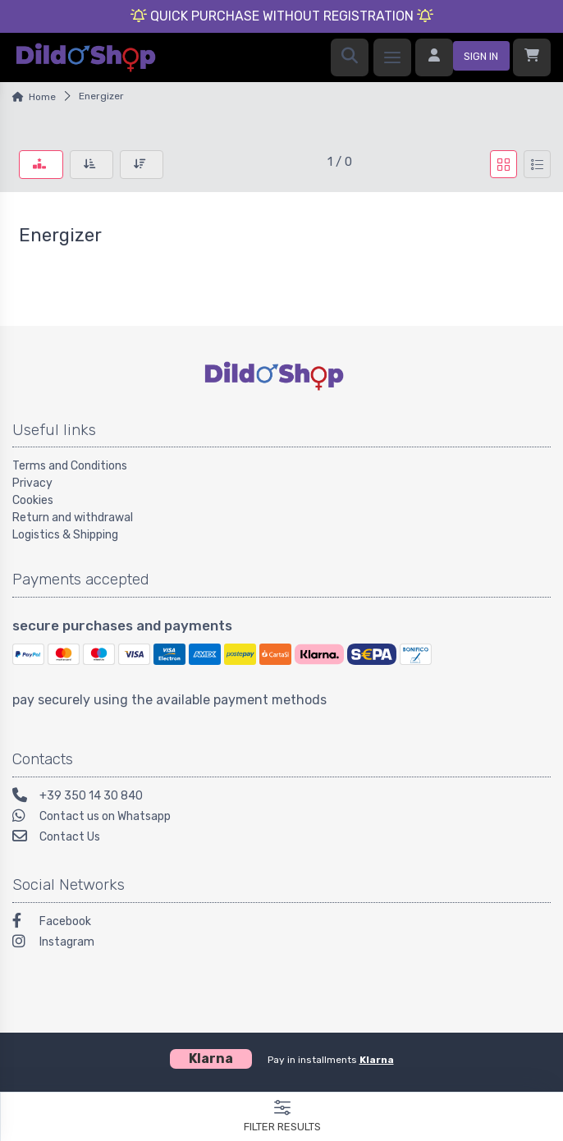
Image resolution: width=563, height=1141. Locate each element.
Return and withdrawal (72, 518)
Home (42, 97)
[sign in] (462, 57)
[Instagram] (281, 943)
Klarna (376, 1059)
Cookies (32, 500)
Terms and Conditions (69, 466)
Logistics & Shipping (65, 535)
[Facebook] (281, 923)
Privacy (32, 483)
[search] (349, 57)
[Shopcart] (532, 57)
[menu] (392, 57)
